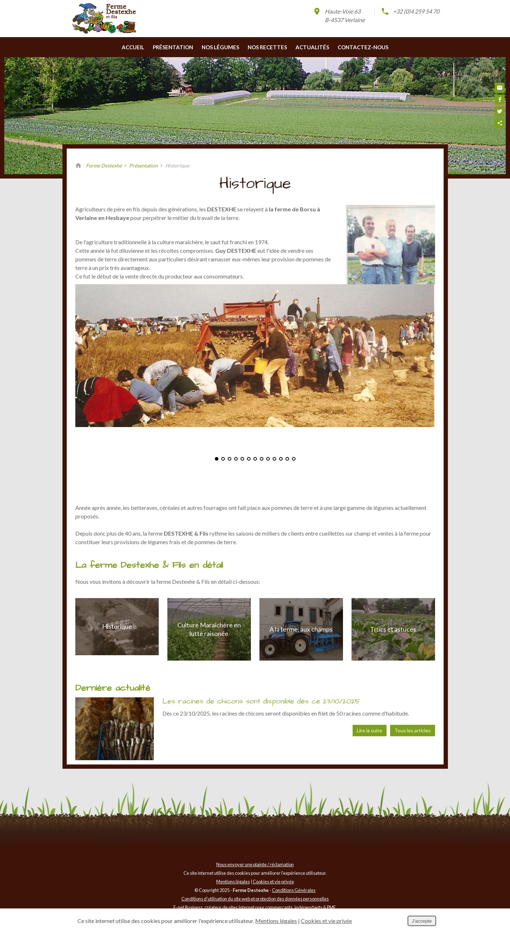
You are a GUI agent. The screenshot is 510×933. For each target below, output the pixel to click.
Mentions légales (233, 894)
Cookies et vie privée (273, 894)
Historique (117, 639)
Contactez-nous (363, 60)
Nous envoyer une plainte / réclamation (255, 877)
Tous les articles (412, 743)
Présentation (173, 60)
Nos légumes (220, 60)
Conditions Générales (293, 903)
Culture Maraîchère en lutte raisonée (209, 642)
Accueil (133, 60)
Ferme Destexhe (104, 178)
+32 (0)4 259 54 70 (410, 11)
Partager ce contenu (500, 123)
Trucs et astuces (393, 642)
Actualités (312, 60)
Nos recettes (267, 60)
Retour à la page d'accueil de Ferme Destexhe (78, 178)
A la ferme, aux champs (301, 642)
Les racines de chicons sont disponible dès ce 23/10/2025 (261, 714)
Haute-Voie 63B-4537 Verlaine (339, 15)
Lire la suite (369, 743)
